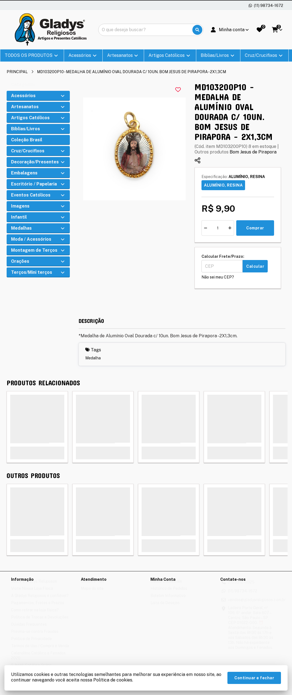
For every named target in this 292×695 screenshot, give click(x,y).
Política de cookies (112, 680)
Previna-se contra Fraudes (35, 637)
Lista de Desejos (165, 608)
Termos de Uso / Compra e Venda (40, 651)
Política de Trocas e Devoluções (39, 622)
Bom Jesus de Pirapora (253, 152)
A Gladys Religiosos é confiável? (40, 601)
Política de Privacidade (31, 644)
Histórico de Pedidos (168, 593)
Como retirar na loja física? (35, 615)
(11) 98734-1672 (242, 596)
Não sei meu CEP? (217, 277)
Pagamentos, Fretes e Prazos (37, 608)
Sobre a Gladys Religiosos (34, 586)
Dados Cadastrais (166, 586)
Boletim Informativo (168, 601)
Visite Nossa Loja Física (32, 593)
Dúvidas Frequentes (29, 629)
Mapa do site (92, 593)
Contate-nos (92, 586)
